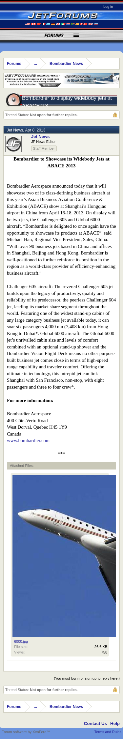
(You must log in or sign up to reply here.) (87, 678)
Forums (53, 35)
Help (115, 723)
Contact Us (95, 723)
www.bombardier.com (28, 440)
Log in (108, 6)
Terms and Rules (107, 732)
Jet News (15, 130)
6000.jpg (21, 641)
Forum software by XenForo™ (26, 732)
